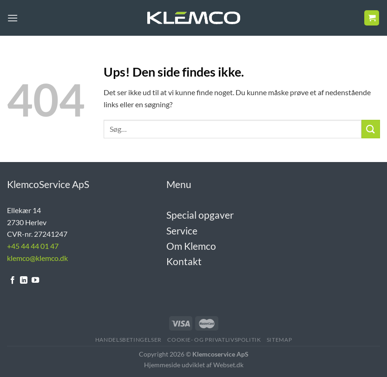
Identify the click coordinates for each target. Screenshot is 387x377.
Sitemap (279, 339)
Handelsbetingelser (128, 339)
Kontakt (184, 261)
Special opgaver (200, 215)
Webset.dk (228, 365)
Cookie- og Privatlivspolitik (214, 339)
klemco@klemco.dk (37, 258)
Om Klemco (191, 246)
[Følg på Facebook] (12, 280)
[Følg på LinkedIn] (23, 280)
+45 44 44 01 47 (33, 245)
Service (181, 230)
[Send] (370, 129)
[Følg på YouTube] (35, 280)
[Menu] (12, 17)
